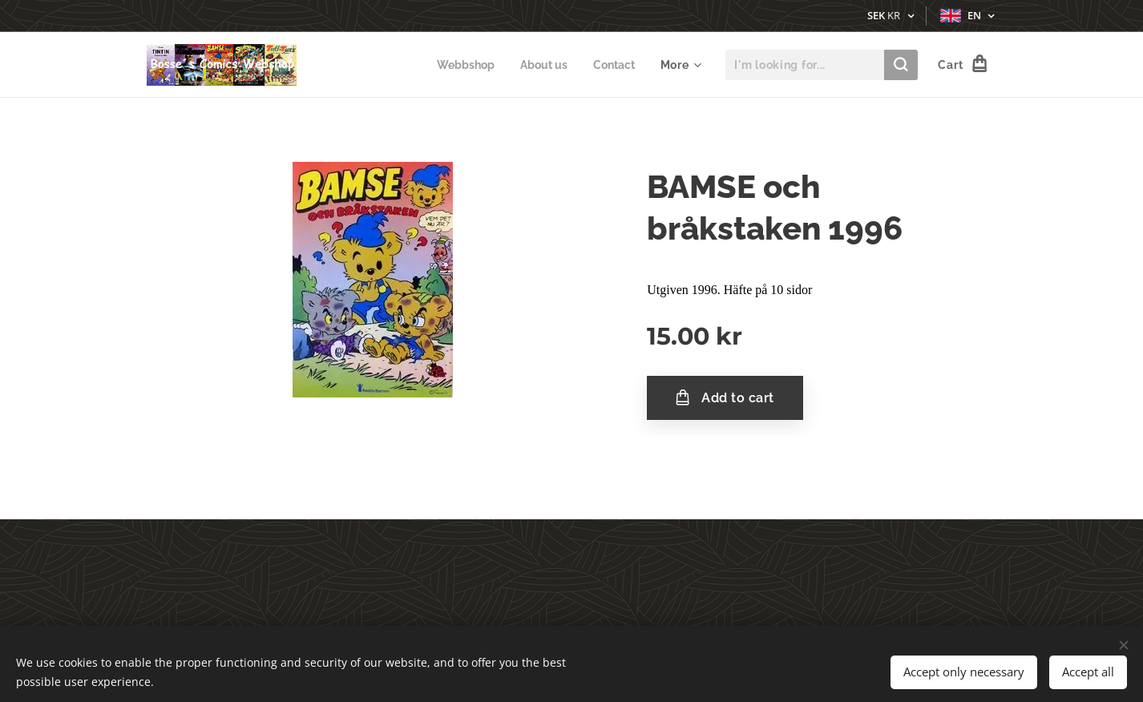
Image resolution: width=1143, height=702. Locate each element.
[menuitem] (459, 65)
